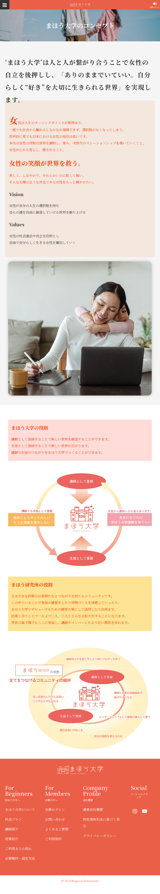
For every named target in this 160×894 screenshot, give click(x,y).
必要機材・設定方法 (20, 858)
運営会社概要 (93, 809)
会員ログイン (155, 7)
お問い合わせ (55, 819)
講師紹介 (11, 829)
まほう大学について (20, 809)
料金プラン (13, 819)
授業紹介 (11, 838)
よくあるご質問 (56, 829)
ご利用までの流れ (18, 848)
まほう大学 (80, 4)
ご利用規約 (53, 838)
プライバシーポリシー (99, 835)
